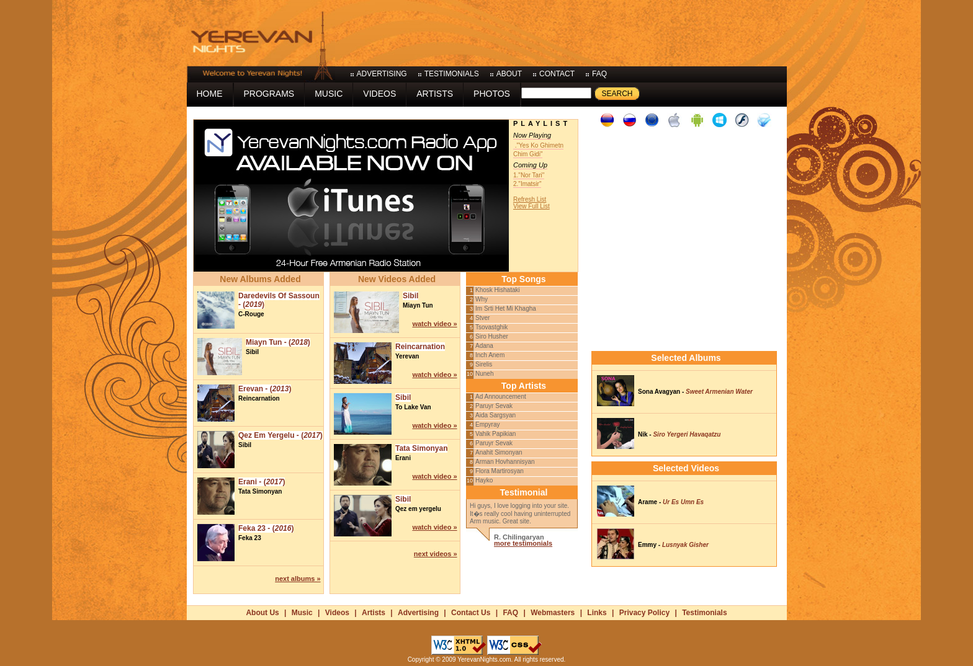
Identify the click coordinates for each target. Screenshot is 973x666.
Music (302, 612)
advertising (382, 73)
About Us (262, 612)
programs (269, 94)
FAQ (510, 612)
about (509, 73)
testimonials (451, 73)
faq (599, 73)
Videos (337, 612)
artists (434, 94)
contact (557, 73)
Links (596, 612)
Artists (373, 612)
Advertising (418, 612)
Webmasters (553, 612)
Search (616, 93)
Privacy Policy (644, 612)
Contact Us (470, 612)
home (210, 94)
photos (491, 94)
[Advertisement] (561, 31)
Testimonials (704, 612)
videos (379, 94)
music (329, 94)
